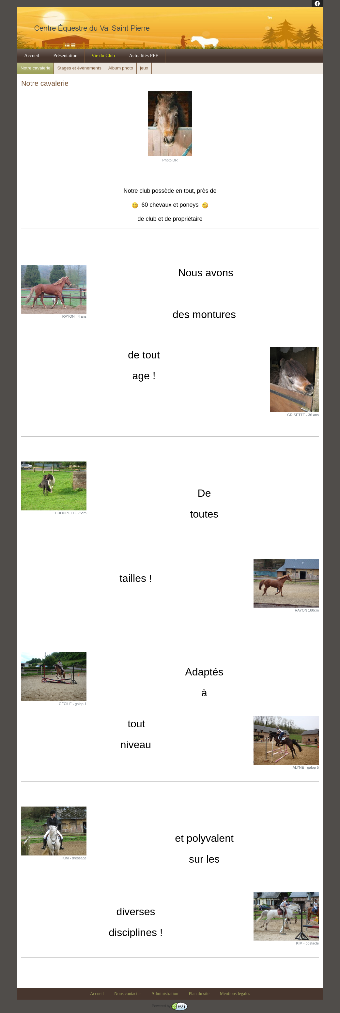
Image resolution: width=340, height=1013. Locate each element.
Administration (164, 993)
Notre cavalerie (35, 68)
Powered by (169, 1006)
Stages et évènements (79, 68)
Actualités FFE (143, 55)
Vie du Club (103, 55)
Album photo (120, 68)
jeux (144, 68)
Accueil (31, 55)
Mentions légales (235, 993)
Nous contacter (127, 993)
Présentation (65, 55)
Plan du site (199, 993)
